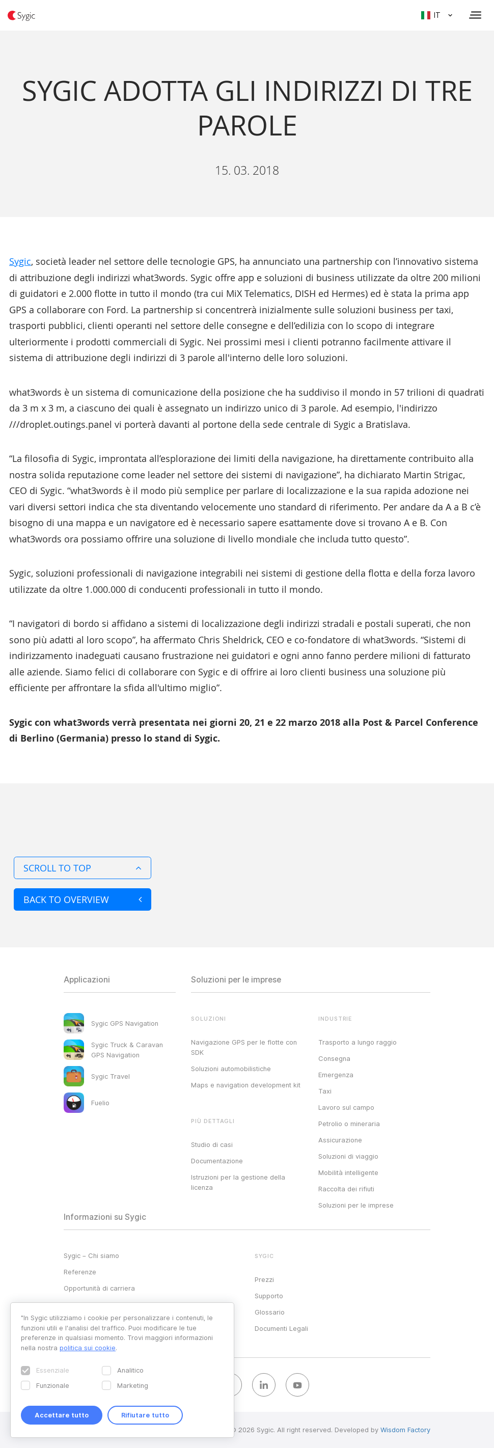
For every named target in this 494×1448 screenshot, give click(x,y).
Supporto (269, 1296)
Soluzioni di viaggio (348, 1156)
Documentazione (217, 1161)
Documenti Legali (281, 1328)
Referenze (80, 1272)
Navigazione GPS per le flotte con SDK (244, 1047)
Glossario (270, 1312)
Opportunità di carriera (99, 1288)
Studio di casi (212, 1144)
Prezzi (264, 1279)
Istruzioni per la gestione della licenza (238, 1182)
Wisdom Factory (405, 1430)
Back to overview (82, 899)
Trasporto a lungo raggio (357, 1042)
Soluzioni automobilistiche (231, 1068)
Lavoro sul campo (346, 1107)
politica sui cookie (88, 1348)
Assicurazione (340, 1140)
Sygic (20, 261)
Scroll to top (82, 868)
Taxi (325, 1091)
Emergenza (335, 1075)
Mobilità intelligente (348, 1172)
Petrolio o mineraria (349, 1123)
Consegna (334, 1058)
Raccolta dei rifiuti (346, 1189)
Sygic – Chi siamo (91, 1255)
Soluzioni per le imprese (356, 1205)
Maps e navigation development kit (245, 1085)
